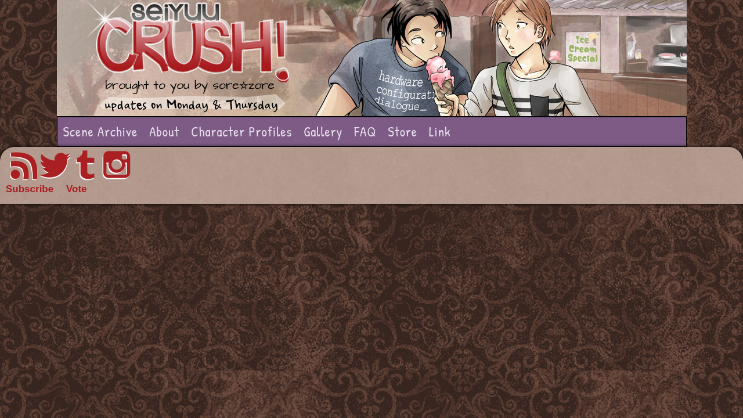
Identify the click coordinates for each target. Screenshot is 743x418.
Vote (76, 188)
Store (402, 131)
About (164, 131)
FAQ (365, 131)
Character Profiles (241, 131)
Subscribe (29, 188)
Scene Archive (100, 131)
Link (440, 131)
